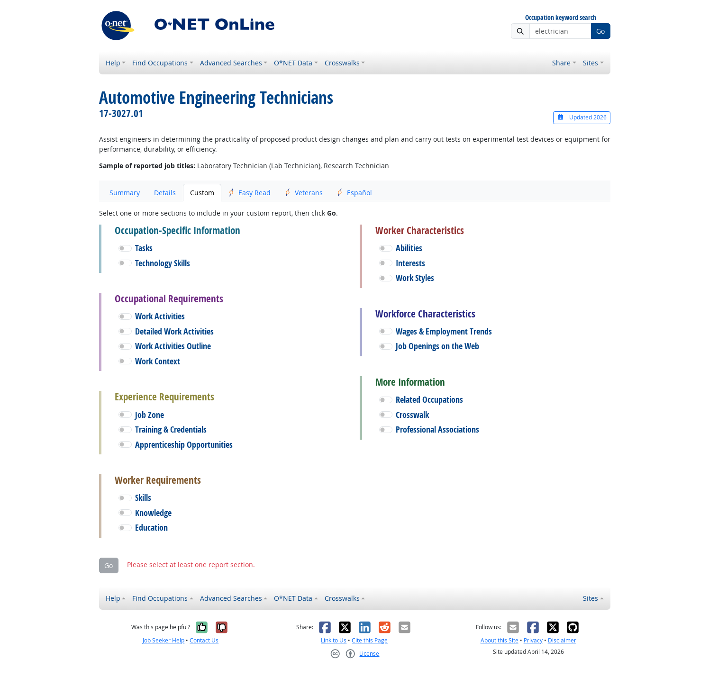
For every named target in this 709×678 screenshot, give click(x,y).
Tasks (144, 248)
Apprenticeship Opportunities (184, 445)
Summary (124, 192)
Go (600, 31)
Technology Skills (162, 263)
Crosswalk (412, 415)
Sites (590, 62)
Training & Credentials (171, 429)
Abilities (409, 248)
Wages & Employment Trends (444, 331)
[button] (125, 248)
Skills (143, 498)
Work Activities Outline (173, 346)
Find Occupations (160, 62)
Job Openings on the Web (437, 346)
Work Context (157, 361)
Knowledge (153, 513)
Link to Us (333, 640)
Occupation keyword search (560, 18)
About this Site (499, 640)
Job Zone (149, 415)
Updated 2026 (581, 117)
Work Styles (415, 278)
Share (561, 62)
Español (354, 193)
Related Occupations (429, 400)
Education (151, 528)
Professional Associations (437, 429)
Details (165, 192)
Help (113, 62)
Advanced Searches (231, 62)
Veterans (304, 193)
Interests (410, 263)
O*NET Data (293, 62)
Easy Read (249, 193)
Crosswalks (342, 62)
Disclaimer (562, 640)
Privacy (533, 640)
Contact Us (204, 640)
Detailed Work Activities (174, 331)
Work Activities (160, 316)
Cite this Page (370, 640)
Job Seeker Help (163, 640)
